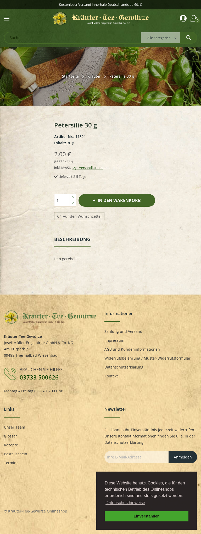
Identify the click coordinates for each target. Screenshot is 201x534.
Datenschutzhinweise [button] (125, 502)
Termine (11, 462)
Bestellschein (15, 453)
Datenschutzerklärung (123, 367)
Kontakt (111, 375)
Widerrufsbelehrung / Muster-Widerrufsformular (147, 358)
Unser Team (14, 427)
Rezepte (11, 444)
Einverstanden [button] (146, 516)
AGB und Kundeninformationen (132, 349)
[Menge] (62, 200)
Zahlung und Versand (123, 331)
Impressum (114, 340)
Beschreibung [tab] (72, 239)
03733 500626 (39, 377)
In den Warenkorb (119, 200)
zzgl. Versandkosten (87, 167)
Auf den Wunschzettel (79, 216)
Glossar (10, 436)
